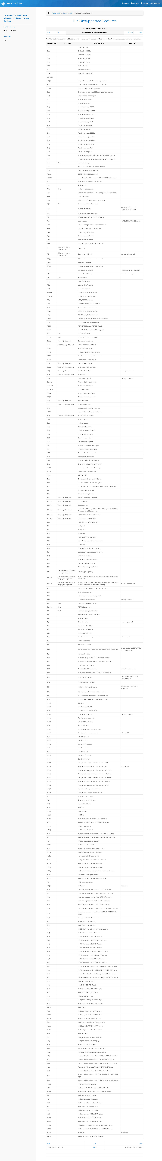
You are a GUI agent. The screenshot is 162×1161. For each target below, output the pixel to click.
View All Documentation (151, 3)
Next (140, 32)
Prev (48, 32)
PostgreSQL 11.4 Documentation (62, 13)
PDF (7, 30)
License (136, 3)
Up (58, 32)
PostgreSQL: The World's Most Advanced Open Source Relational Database (16, 18)
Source (126, 3)
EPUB (15, 30)
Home (5, 40)
